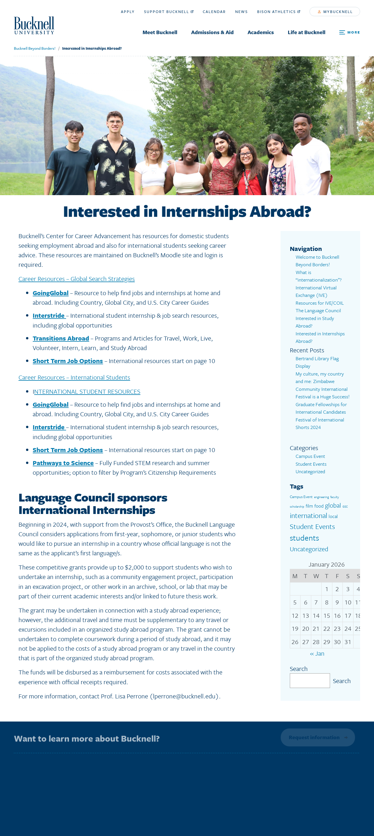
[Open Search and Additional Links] (349, 32)
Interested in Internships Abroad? (92, 48)
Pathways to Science (63, 462)
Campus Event (310, 456)
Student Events (311, 463)
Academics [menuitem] (261, 32)
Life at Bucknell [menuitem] (306, 32)
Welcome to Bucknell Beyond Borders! (317, 260)
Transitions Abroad (61, 338)
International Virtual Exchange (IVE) (316, 291)
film (309, 505)
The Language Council (318, 310)
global (333, 505)
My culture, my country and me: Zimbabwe (320, 377)
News (241, 12)
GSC (345, 506)
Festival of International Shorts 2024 (320, 423)
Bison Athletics (278, 12)
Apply (128, 12)
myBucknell (335, 11)
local (333, 516)
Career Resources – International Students (74, 377)
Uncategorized (310, 471)
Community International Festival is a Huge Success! (323, 392)
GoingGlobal (51, 292)
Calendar (214, 12)
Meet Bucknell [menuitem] (160, 32)
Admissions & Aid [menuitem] (212, 32)
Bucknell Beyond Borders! (35, 48)
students (304, 537)
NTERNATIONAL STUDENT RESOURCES (87, 391)
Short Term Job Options (68, 360)
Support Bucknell (169, 12)
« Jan (317, 653)
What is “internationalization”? (319, 276)
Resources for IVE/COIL (320, 302)
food (319, 505)
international (308, 515)
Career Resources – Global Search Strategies (77, 278)
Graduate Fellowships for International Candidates (321, 408)
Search (299, 668)
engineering (321, 497)
